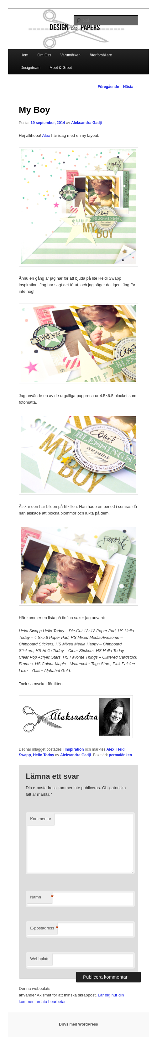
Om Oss (44, 55)
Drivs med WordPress (78, 1024)
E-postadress (43, 928)
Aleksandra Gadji (86, 123)
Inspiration (74, 749)
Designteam (30, 67)
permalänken (120, 755)
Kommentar (40, 818)
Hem (24, 55)
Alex (46, 135)
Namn (41, 897)
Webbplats (39, 958)
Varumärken (70, 55)
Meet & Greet (61, 67)
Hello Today (43, 755)
